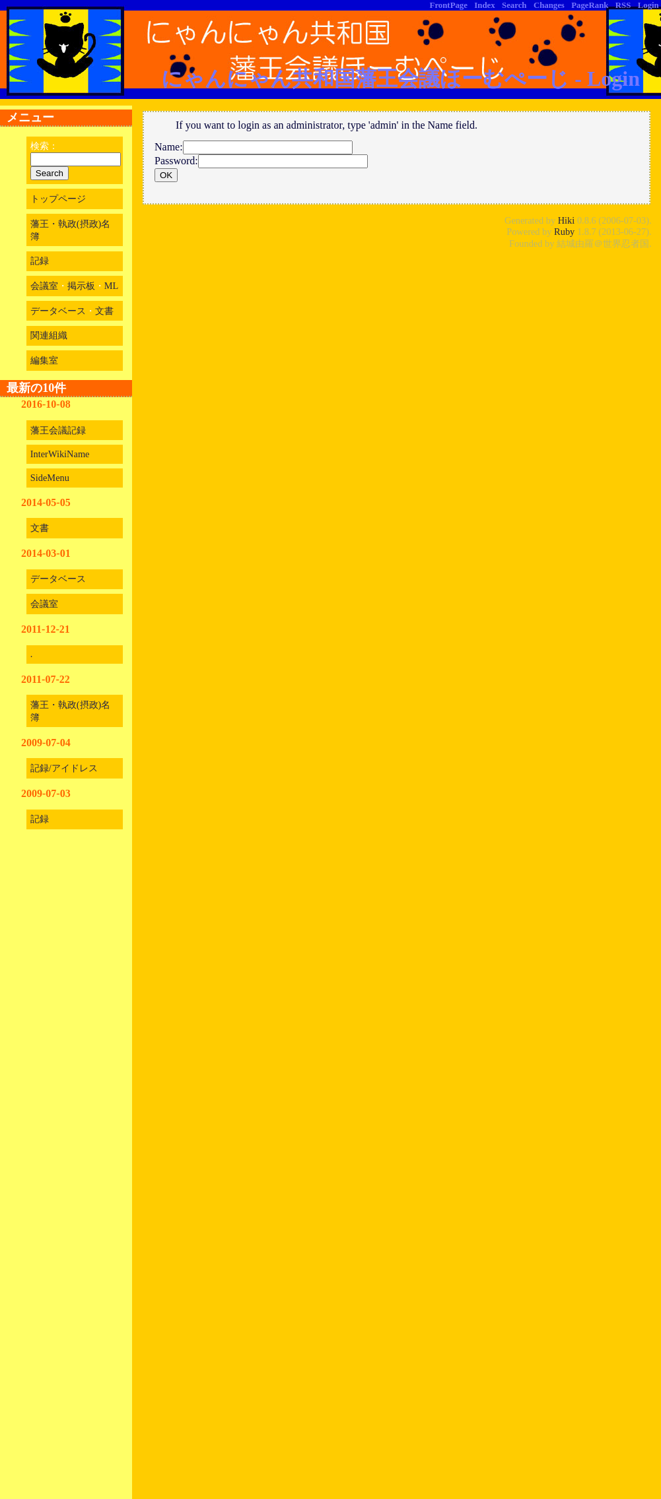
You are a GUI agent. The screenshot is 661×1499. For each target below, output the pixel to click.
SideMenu (49, 477)
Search (514, 5)
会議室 (44, 285)
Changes (549, 5)
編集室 (44, 360)
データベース (58, 310)
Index (484, 5)
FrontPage (449, 5)
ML (111, 285)
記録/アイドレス (64, 768)
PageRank (589, 5)
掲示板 (81, 285)
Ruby (564, 231)
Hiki (566, 220)
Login (648, 5)
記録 (39, 260)
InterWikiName (60, 454)
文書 (104, 310)
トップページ (58, 198)
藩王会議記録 (58, 430)
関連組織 (48, 335)
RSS (623, 5)
